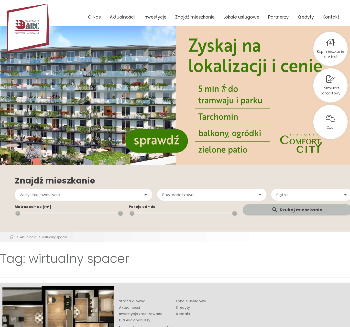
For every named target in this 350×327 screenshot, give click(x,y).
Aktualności (122, 17)
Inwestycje (154, 17)
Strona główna (132, 301)
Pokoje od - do (142, 206)
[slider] (17, 213)
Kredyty (305, 17)
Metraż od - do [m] (33, 206)
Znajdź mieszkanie (195, 17)
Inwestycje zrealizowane (140, 313)
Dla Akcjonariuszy (134, 320)
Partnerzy (278, 17)
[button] (83, 195)
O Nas (94, 17)
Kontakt (331, 17)
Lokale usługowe (241, 17)
